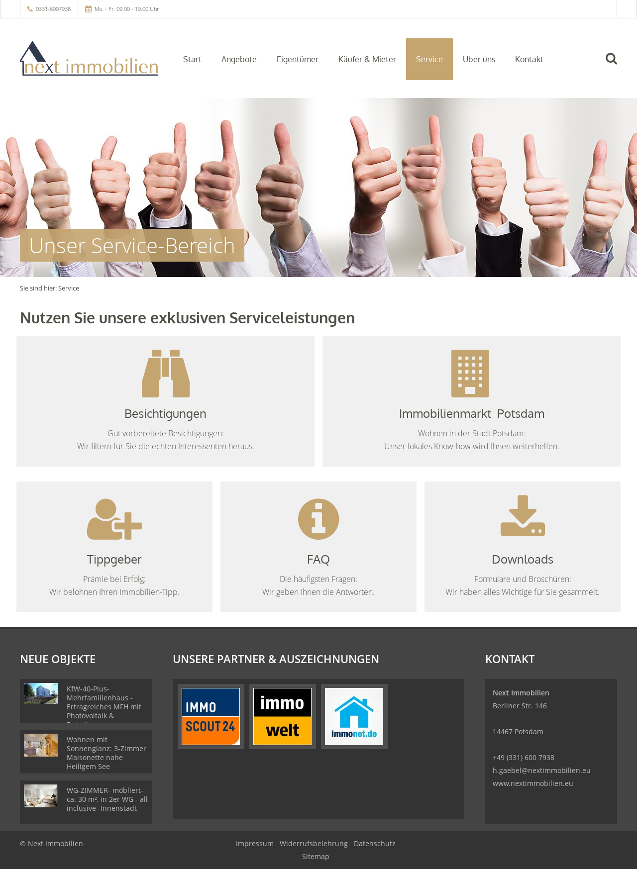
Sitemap (315, 856)
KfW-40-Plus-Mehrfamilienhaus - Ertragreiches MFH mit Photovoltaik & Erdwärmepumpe (104, 706)
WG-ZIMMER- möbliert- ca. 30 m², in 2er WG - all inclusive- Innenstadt (107, 799)
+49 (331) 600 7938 (523, 757)
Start (192, 59)
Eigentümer (297, 59)
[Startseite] (89, 58)
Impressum (255, 843)
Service (429, 59)
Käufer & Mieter (367, 59)
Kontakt (529, 59)
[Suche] (616, 66)
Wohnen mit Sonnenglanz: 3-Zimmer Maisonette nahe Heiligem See (106, 753)
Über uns (479, 59)
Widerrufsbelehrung (314, 843)
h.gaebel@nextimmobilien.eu (542, 770)
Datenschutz (375, 843)
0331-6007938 (53, 8)
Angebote (239, 59)
